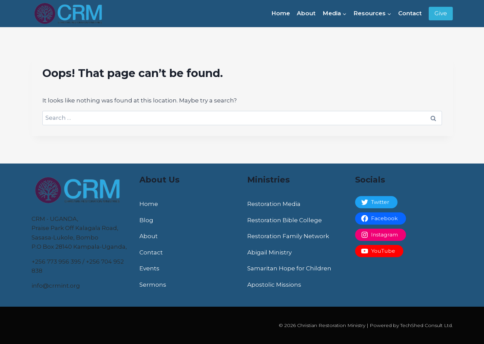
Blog (146, 220)
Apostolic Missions (274, 284)
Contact (410, 13)
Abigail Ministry (269, 252)
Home (280, 13)
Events (149, 268)
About (306, 13)
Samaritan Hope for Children (289, 268)
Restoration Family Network (288, 236)
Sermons (152, 284)
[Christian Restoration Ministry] (71, 13)
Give (440, 13)
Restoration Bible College (284, 220)
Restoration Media (274, 203)
